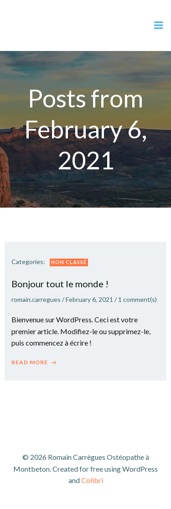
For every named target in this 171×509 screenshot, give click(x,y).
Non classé (69, 262)
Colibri (92, 480)
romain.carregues (36, 299)
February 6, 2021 (89, 299)
